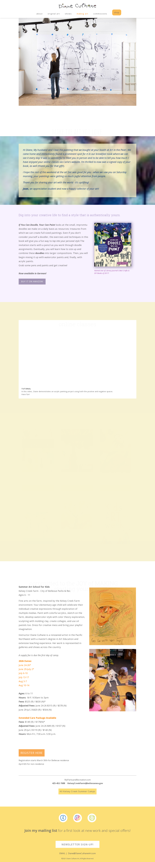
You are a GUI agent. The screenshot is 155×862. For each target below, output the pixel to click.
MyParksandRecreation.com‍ (77, 779)
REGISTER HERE (32, 753)
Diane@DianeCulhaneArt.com (82, 853)
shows (68, 13)
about (39, 13)
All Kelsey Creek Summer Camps (77, 791)
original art (54, 13)
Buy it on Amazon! (32, 281)
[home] (77, 6)
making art (82, 13)
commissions (100, 13)
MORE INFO (38, 469)
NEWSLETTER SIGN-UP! (78, 844)
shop (116, 12)
